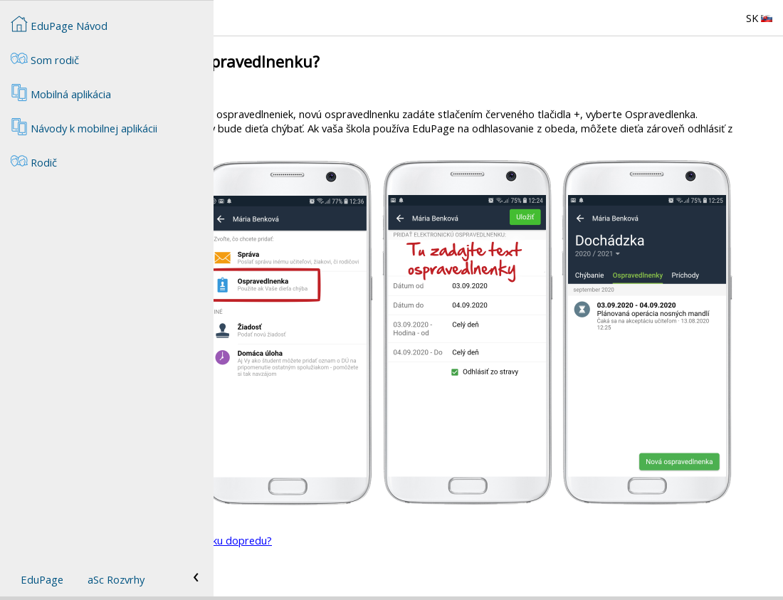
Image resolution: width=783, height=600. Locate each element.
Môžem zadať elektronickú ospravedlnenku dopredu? (359, 540)
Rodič (408, 564)
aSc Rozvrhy (116, 579)
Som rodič (45, 58)
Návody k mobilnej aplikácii (84, 126)
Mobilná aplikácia (61, 92)
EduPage (42, 579)
